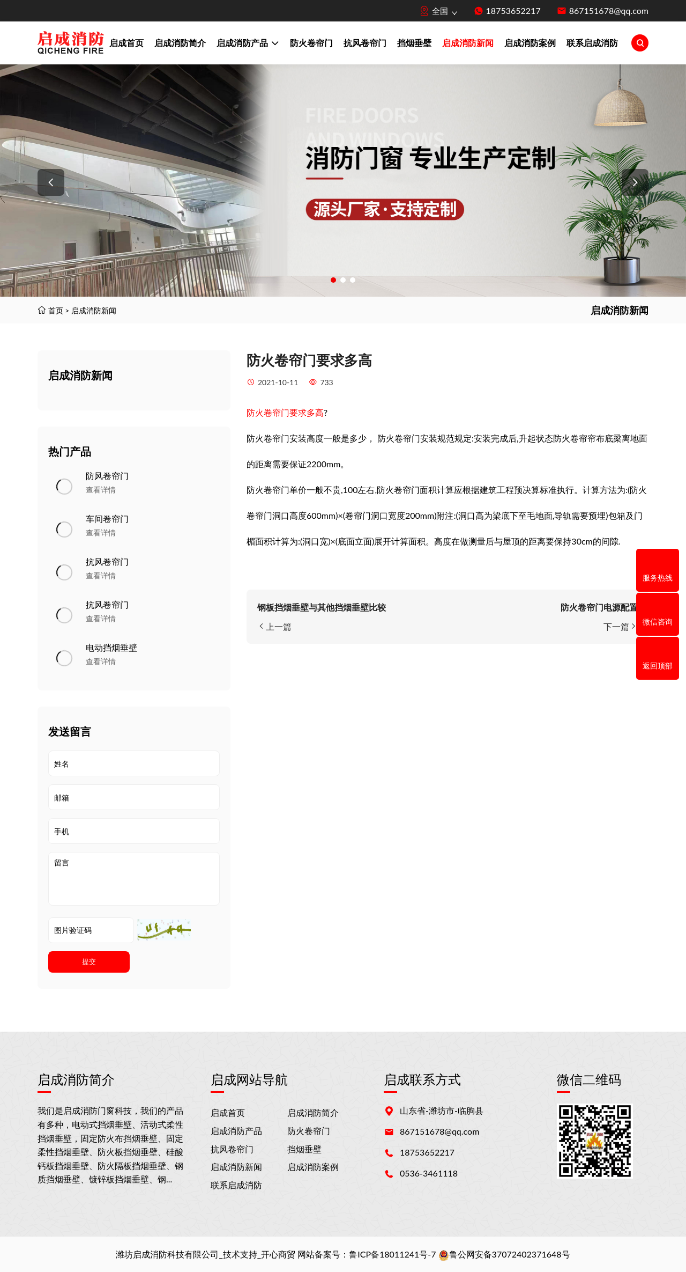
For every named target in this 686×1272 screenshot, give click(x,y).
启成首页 (126, 43)
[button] (51, 182)
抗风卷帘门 (365, 43)
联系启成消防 (592, 43)
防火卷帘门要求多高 (285, 412)
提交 (89, 962)
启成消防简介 (180, 43)
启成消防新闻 (468, 43)
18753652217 (513, 10)
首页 (55, 310)
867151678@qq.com (608, 10)
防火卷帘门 (311, 43)
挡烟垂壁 (414, 43)
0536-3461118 (429, 1173)
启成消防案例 (530, 43)
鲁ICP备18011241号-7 (392, 1254)
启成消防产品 (248, 44)
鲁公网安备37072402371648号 (504, 1254)
